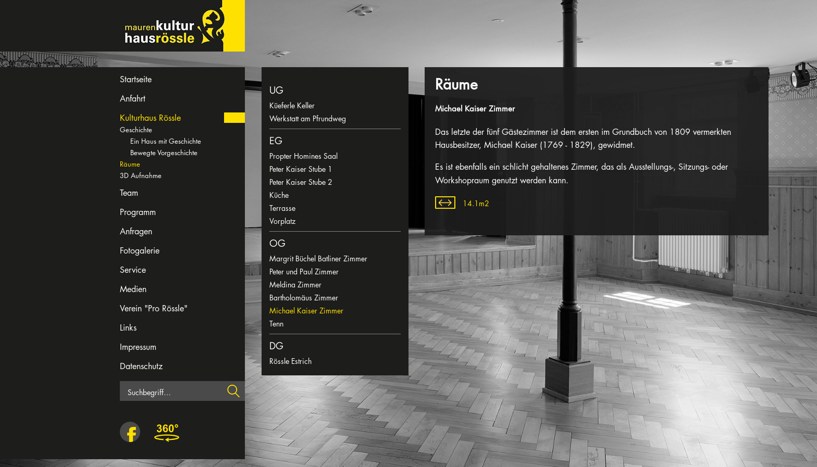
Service (133, 269)
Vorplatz (282, 221)
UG (276, 90)
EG (275, 140)
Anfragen (136, 231)
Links (128, 327)
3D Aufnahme (141, 175)
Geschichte (136, 129)
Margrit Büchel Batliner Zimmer (318, 258)
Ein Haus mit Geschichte (165, 141)
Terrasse (282, 208)
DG (276, 345)
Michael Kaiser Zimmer (306, 310)
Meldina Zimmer (295, 284)
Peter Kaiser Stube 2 (300, 182)
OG (277, 243)
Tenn (276, 324)
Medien (133, 289)
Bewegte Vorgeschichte (163, 152)
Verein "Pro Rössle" (154, 308)
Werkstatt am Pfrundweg (307, 118)
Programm (138, 212)
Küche (279, 195)
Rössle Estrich (290, 361)
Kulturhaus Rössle (150, 117)
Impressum (138, 347)
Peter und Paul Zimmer (304, 271)
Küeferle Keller (292, 105)
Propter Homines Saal (303, 156)
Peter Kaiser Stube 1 (300, 169)
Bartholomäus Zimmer (303, 297)
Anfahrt (132, 98)
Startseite (136, 79)
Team (129, 192)
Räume (130, 164)
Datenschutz (141, 366)
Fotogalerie (139, 250)
